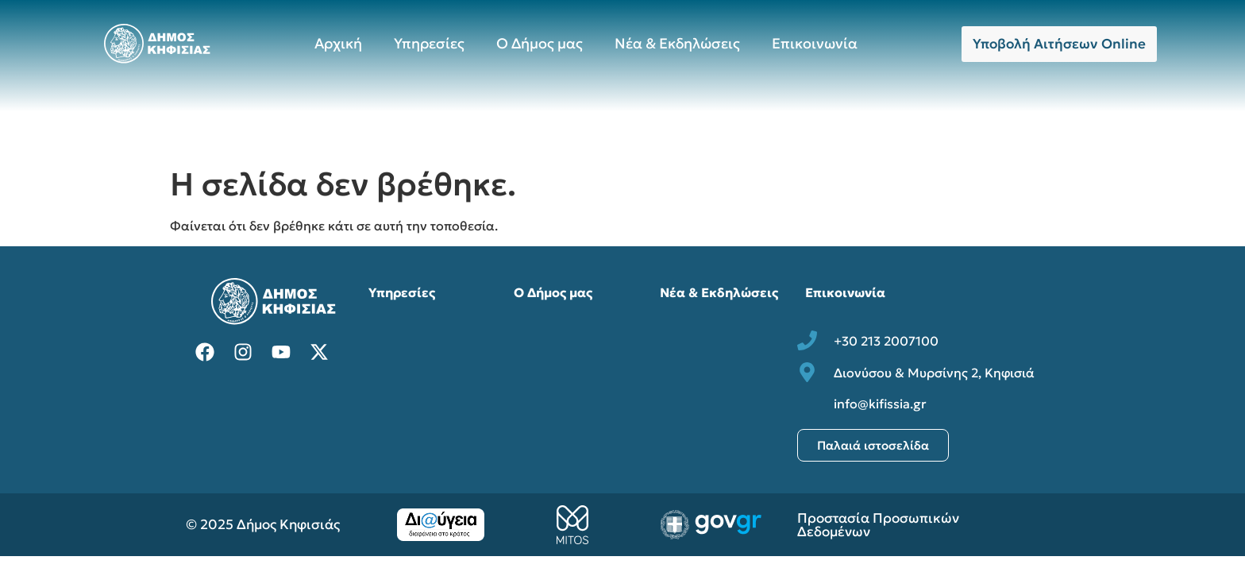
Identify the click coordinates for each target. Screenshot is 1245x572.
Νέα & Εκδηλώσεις (677, 43)
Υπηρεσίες (429, 43)
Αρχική (338, 43)
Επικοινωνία (815, 43)
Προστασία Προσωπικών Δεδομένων (878, 524)
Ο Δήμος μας (539, 43)
